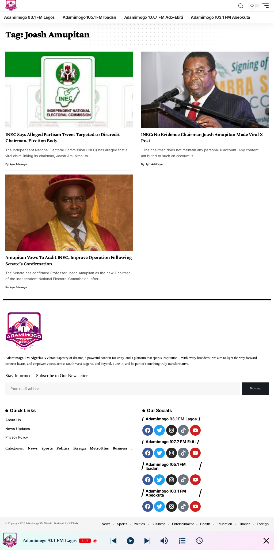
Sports (48, 448)
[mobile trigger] (264, 5)
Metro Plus (101, 448)
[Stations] (182, 540)
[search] (241, 5)
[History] (199, 540)
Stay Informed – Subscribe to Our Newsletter (46, 375)
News (33, 448)
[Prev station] (147, 540)
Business (123, 448)
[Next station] (113, 540)
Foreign (81, 448)
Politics (64, 448)
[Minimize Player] (264, 540)
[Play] (130, 540)
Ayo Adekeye (18, 164)
